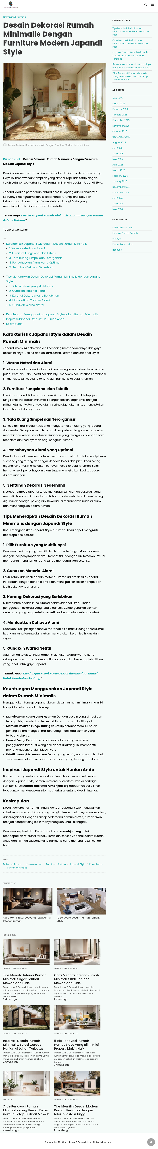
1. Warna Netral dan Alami (27, 248)
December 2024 (121, 186)
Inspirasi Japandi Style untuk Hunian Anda (35, 319)
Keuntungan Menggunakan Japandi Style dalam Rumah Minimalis (52, 314)
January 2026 (119, 114)
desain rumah (34, 864)
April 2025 (117, 164)
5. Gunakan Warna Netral (26, 305)
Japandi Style (77, 864)
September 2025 (121, 136)
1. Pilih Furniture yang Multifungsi (31, 286)
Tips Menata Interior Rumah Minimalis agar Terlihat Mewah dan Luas (24, 977)
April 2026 (117, 98)
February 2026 (120, 109)
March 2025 (118, 170)
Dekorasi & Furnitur (14, 17)
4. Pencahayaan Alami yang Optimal (34, 262)
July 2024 (117, 198)
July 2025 (117, 148)
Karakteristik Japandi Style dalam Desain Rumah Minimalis (46, 244)
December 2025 (121, 120)
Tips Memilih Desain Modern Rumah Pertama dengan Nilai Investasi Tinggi (77, 1108)
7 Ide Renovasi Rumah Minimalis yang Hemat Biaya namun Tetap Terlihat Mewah (26, 1108)
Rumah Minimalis (17, 867)
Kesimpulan (14, 324)
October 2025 (119, 131)
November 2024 (121, 192)
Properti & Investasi (122, 244)
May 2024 (117, 209)
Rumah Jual (11, 159)
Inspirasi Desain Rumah (15, 966)
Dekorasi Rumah (12, 864)
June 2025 (117, 153)
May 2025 (117, 159)
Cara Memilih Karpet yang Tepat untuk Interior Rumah (23, 917)
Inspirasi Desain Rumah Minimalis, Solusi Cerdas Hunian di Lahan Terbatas (23, 1043)
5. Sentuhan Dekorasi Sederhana (31, 267)
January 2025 (119, 181)
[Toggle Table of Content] (5, 239)
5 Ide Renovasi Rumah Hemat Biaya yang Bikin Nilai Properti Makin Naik (77, 1043)
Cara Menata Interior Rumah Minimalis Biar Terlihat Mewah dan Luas (77, 977)
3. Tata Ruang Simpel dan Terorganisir (35, 258)
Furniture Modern (56, 864)
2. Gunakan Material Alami (27, 291)
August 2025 (119, 142)
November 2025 (121, 125)
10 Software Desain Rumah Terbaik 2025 (75, 917)
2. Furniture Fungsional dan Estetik (32, 253)
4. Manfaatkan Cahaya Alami (29, 300)
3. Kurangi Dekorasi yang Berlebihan (34, 295)
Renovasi (7, 1097)
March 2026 (118, 103)
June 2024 (117, 203)
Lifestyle (116, 238)
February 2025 (120, 175)
